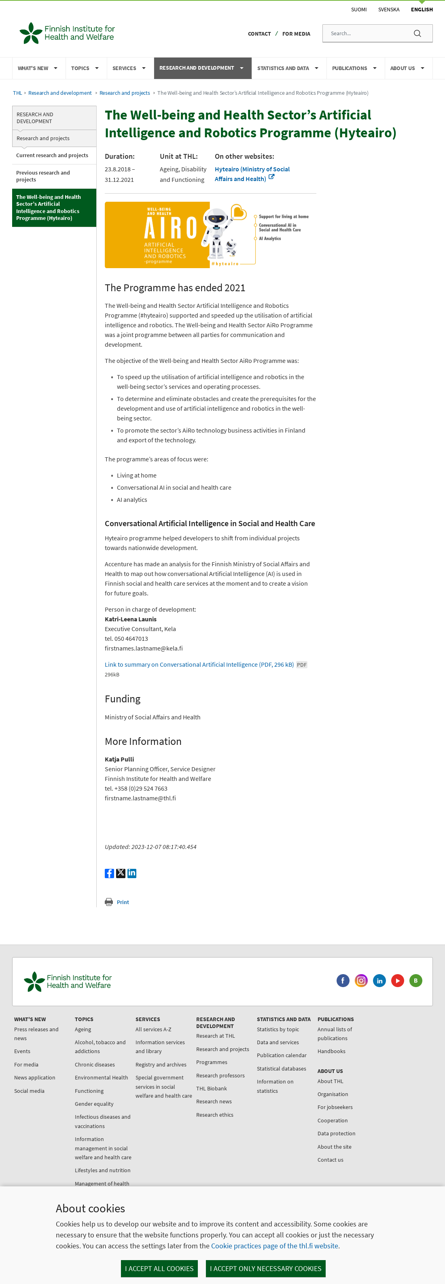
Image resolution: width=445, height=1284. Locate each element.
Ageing (83, 1029)
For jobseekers (335, 1107)
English (422, 9)
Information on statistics (275, 1086)
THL (17, 93)
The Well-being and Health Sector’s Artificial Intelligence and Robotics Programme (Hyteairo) (48, 207)
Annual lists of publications (335, 1034)
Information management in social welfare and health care (103, 1148)
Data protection (337, 1133)
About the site (335, 1146)
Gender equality (94, 1103)
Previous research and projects (43, 176)
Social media (29, 1090)
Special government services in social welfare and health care (164, 1086)
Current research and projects (52, 155)
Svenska (389, 9)
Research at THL (215, 1035)
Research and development (60, 93)
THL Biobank (211, 1088)
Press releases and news (36, 1034)
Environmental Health (101, 1077)
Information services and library (160, 1047)
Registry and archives (161, 1064)
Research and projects (125, 93)
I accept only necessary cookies (266, 1268)
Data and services (278, 1042)
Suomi (359, 9)
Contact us (330, 1159)
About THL (330, 1081)
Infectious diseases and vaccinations (103, 1121)
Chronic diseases (95, 1064)
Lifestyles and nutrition (103, 1170)
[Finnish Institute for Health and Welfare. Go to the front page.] (101, 982)
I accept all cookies (159, 1268)
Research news (214, 1101)
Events (22, 1051)
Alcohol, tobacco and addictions (100, 1047)
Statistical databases (281, 1068)
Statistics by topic (278, 1029)
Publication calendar (282, 1055)
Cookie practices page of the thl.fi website (274, 1245)
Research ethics (214, 1114)
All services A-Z (154, 1029)
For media (296, 33)
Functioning (89, 1090)
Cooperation (333, 1120)
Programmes (211, 1062)
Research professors (220, 1075)
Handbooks (331, 1051)
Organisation (333, 1094)
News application (34, 1077)
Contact (259, 33)
